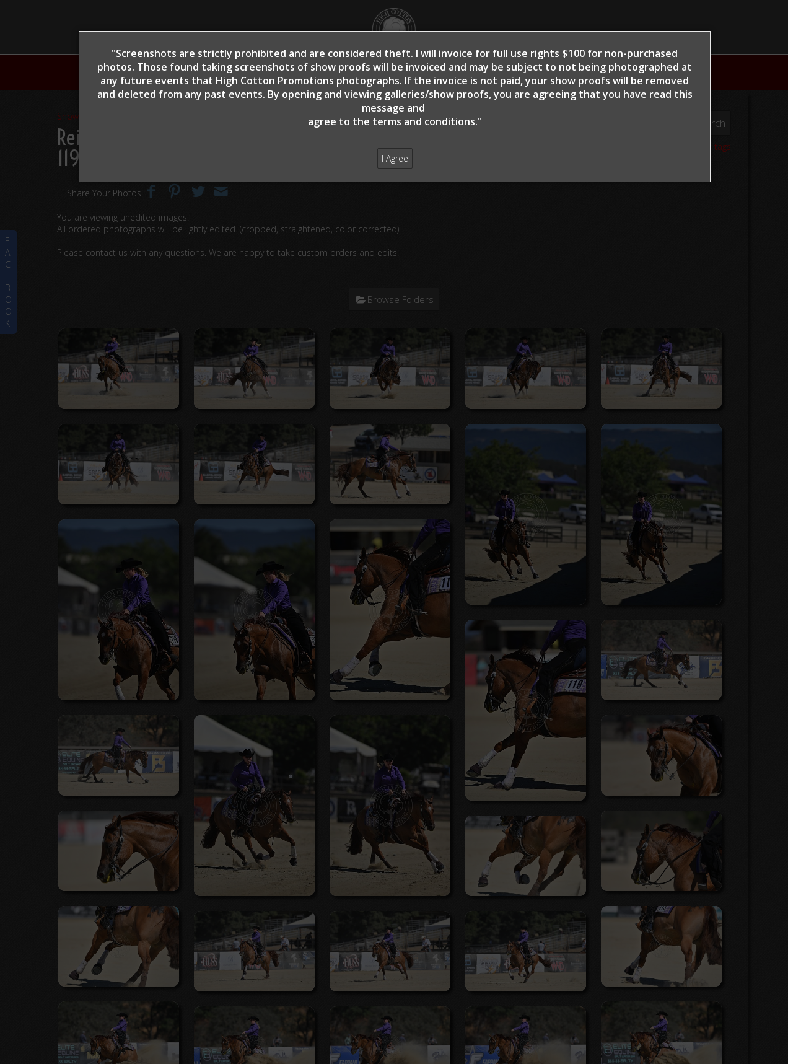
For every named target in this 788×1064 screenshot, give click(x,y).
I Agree (395, 158)
